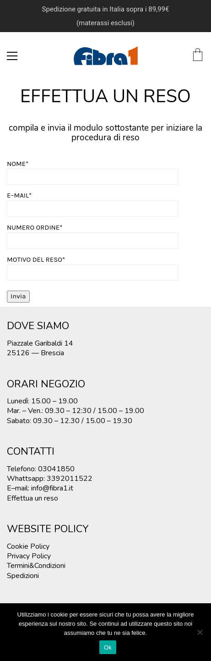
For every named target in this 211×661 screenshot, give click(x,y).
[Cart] (197, 56)
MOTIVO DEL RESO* (93, 266)
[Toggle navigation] (12, 56)
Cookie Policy (28, 546)
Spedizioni (23, 576)
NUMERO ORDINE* (93, 234)
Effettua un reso (32, 498)
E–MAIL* (93, 202)
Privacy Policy (29, 556)
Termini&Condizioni (36, 566)
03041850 (56, 469)
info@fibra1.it (52, 488)
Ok (108, 647)
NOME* (93, 170)
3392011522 (69, 479)
